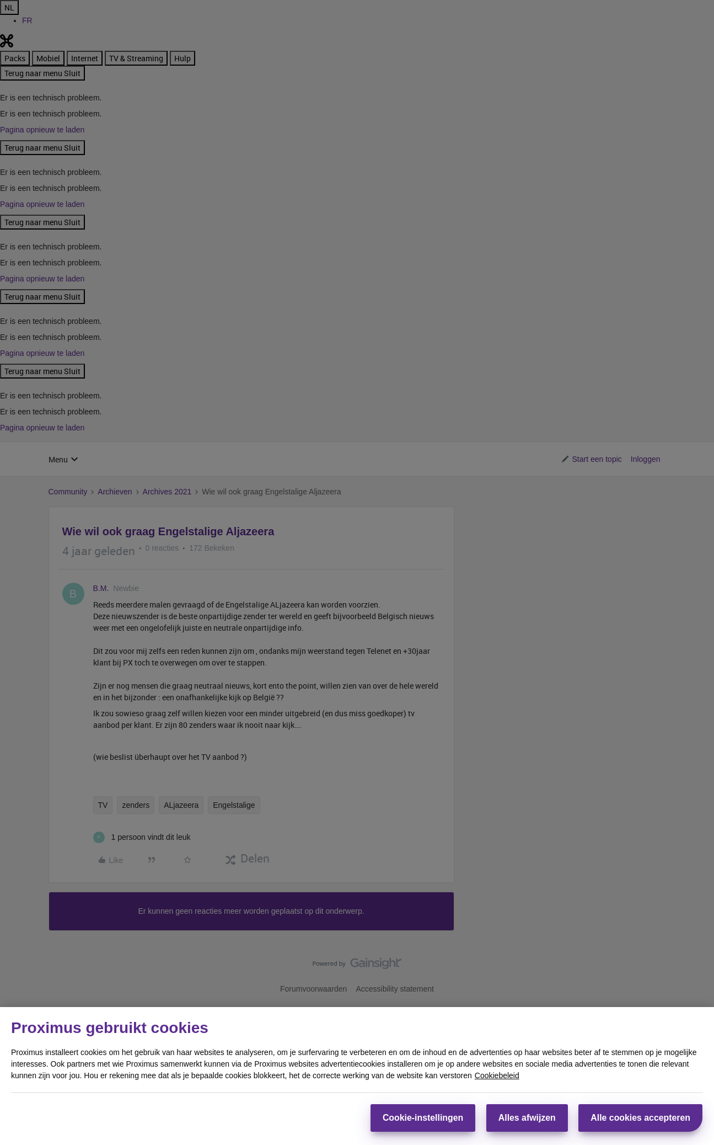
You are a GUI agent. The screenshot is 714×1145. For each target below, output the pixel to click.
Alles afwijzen (526, 1117)
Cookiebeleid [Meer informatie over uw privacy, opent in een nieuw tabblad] (497, 1075)
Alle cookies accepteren (640, 1117)
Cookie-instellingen (421, 1117)
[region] (357, 1076)
